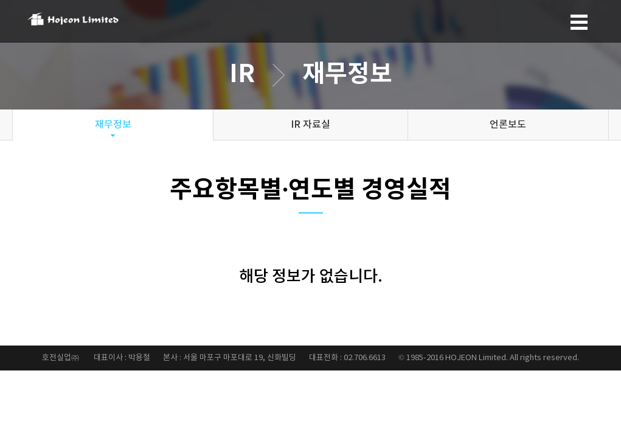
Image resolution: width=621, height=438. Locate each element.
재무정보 (113, 124)
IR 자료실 (310, 124)
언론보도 (508, 124)
